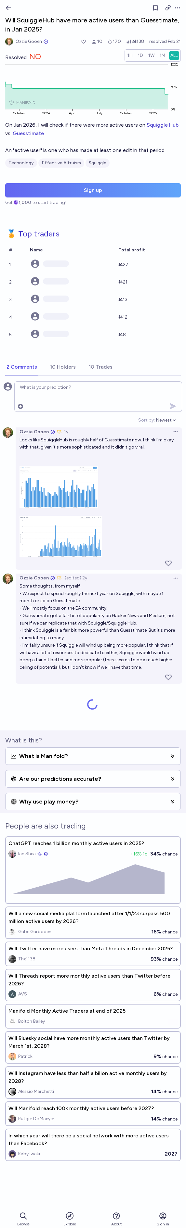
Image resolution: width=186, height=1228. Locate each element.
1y (66, 432)
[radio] (130, 55)
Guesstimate (28, 133)
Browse (23, 1219)
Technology (21, 163)
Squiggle (97, 163)
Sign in (163, 1219)
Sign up (93, 190)
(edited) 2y (76, 578)
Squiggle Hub (163, 125)
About (116, 1219)
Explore (69, 1218)
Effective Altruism (61, 163)
